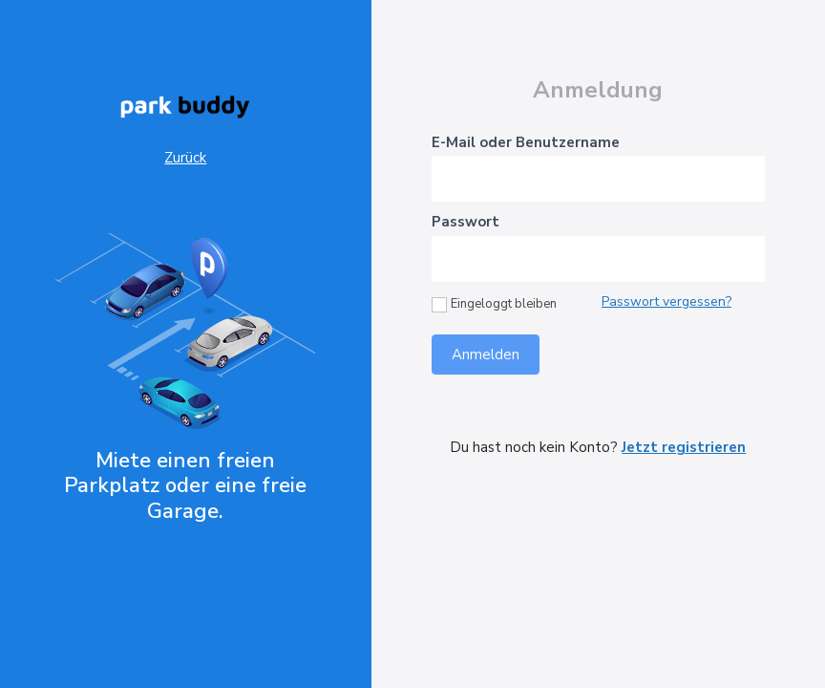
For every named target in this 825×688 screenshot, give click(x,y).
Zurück (185, 157)
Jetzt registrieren (684, 447)
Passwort (465, 221)
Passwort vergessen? (666, 301)
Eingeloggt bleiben (494, 304)
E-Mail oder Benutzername (526, 142)
